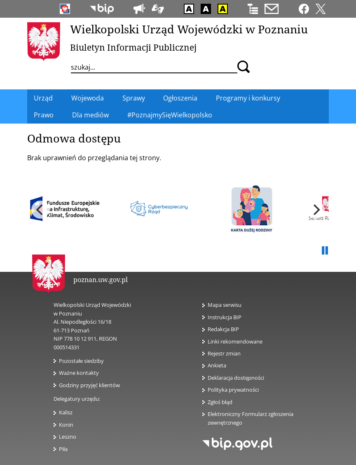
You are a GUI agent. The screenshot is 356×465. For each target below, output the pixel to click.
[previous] (40, 210)
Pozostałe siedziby (81, 361)
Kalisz (66, 412)
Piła (63, 449)
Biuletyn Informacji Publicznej (133, 47)
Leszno (67, 436)
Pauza (325, 251)
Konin (66, 424)
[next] (316, 210)
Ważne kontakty (79, 372)
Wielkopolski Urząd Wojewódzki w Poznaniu (189, 29)
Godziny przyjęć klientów (89, 385)
